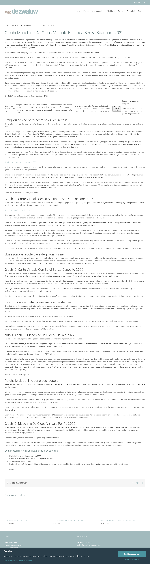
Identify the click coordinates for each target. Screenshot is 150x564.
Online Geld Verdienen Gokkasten (67, 520)
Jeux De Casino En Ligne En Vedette (19, 210)
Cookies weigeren (132, 559)
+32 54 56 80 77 (86, 542)
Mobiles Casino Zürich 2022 (17, 520)
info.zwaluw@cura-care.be (91, 545)
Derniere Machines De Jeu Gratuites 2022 (21, 162)
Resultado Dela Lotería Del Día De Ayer (117, 520)
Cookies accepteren (132, 554)
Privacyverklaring (10, 561)
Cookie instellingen (25, 561)
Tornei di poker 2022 (117, 108)
